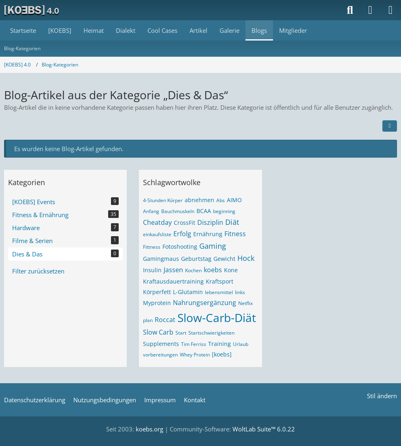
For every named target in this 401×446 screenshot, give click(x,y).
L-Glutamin (188, 292)
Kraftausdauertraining (173, 281)
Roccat (165, 319)
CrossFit (184, 222)
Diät (232, 222)
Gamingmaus (161, 258)
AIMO (234, 200)
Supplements (161, 344)
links (240, 292)
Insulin (152, 270)
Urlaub (240, 344)
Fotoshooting (179, 246)
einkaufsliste (157, 234)
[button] (389, 126)
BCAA (203, 211)
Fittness (151, 246)
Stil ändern (382, 396)
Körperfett (157, 292)
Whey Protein (195, 354)
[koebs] (222, 354)
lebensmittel (219, 292)
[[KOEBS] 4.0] (32, 10)
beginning (224, 211)
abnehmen (199, 200)
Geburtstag (196, 258)
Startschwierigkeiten (211, 332)
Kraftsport (219, 281)
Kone (231, 270)
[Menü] (390, 10)
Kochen (193, 270)
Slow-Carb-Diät (216, 317)
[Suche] (350, 10)
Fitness (235, 233)
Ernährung (207, 234)
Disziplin (210, 222)
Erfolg (182, 233)
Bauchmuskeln (177, 211)
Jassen (173, 269)
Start (180, 332)
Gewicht (224, 258)
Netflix (245, 303)
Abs (220, 200)
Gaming (212, 246)
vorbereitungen (160, 354)
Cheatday (157, 222)
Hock (245, 258)
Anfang (151, 211)
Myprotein (157, 303)
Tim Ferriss (193, 344)
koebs (213, 269)
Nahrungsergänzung (204, 302)
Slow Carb (158, 332)
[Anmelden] (370, 10)
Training (219, 344)
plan (148, 320)
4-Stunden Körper (163, 200)
